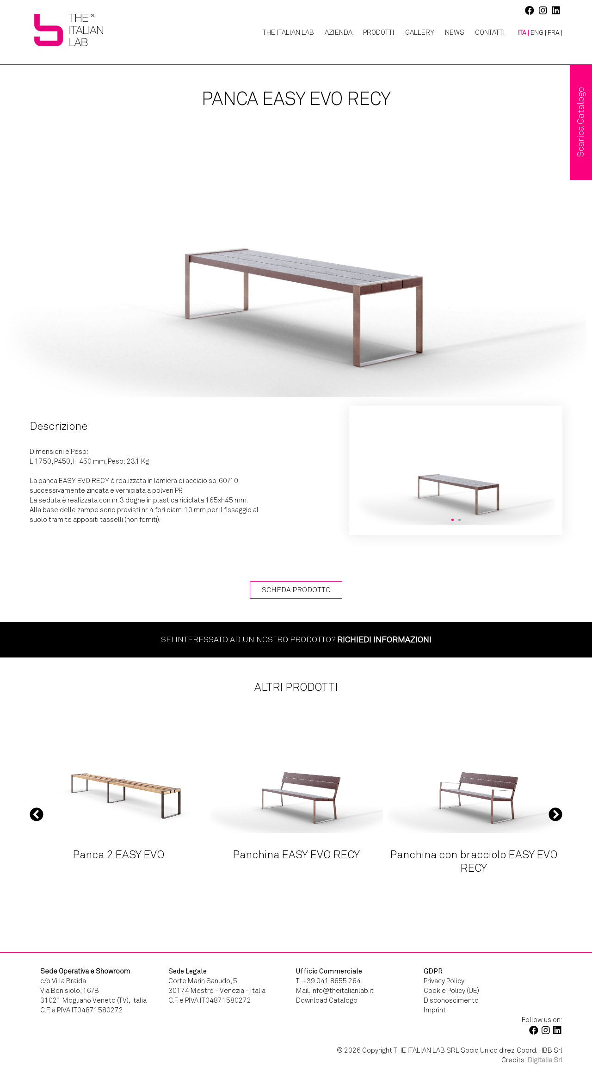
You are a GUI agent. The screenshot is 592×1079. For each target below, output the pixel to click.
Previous (36, 814)
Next (555, 814)
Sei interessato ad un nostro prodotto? (296, 639)
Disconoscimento (451, 1000)
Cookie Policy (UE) (451, 990)
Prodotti (379, 32)
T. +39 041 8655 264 (328, 981)
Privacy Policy (444, 981)
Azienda (338, 32)
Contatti (490, 32)
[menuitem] (520, 33)
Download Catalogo (327, 1000)
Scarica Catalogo (580, 122)
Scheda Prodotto (296, 589)
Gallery (419, 32)
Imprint (435, 1010)
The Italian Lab (288, 32)
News (454, 32)
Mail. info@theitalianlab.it (335, 990)
